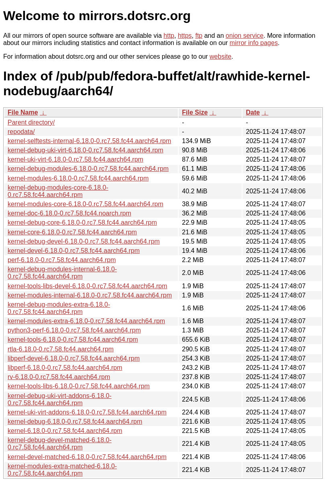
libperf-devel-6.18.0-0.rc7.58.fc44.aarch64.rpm (74, 358)
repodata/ (21, 131)
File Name (23, 112)
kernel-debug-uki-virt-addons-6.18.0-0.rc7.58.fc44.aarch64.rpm (60, 399)
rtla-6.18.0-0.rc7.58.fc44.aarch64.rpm (61, 349)
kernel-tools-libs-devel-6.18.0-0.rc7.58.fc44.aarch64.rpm (87, 286)
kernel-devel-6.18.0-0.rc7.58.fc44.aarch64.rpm (74, 250)
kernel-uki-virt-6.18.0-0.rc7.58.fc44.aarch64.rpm (75, 159)
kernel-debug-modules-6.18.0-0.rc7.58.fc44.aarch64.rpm (88, 168)
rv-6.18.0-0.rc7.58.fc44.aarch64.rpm (59, 376)
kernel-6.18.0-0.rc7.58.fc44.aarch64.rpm (65, 430)
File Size (195, 112)
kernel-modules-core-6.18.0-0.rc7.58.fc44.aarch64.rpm (85, 204)
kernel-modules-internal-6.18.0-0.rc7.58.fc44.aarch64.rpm (90, 295)
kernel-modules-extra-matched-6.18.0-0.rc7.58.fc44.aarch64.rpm (62, 470)
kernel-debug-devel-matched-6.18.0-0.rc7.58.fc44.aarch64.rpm (60, 444)
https (185, 35)
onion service (244, 35)
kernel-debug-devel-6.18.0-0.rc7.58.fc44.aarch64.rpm (84, 241)
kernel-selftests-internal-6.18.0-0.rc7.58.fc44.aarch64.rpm (89, 140)
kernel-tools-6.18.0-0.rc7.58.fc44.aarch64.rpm (73, 339)
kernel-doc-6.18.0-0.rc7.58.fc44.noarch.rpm (69, 213)
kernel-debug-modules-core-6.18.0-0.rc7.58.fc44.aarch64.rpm (58, 191)
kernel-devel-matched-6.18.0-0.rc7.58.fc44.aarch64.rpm (87, 456)
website (220, 56)
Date (253, 112)
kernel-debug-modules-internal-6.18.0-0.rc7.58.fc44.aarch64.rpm (62, 273)
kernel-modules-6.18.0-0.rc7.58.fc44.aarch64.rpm (78, 178)
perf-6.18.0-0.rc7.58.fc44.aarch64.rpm (62, 259)
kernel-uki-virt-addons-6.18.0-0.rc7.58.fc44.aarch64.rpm (87, 412)
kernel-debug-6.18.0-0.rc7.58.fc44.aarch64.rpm (75, 421)
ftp (198, 35)
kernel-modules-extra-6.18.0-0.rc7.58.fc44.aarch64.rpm (86, 321)
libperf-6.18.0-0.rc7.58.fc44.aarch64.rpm (65, 367)
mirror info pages (254, 42)
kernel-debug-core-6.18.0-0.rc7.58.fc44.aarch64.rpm (82, 222)
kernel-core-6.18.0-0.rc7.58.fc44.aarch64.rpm (72, 232)
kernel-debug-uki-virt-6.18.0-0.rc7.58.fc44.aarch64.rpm (85, 150)
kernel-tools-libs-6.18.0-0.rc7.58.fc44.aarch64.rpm (79, 386)
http (168, 35)
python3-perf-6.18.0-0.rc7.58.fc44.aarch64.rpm (74, 330)
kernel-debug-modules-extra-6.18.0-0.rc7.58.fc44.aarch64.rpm (59, 308)
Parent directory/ (31, 122)
